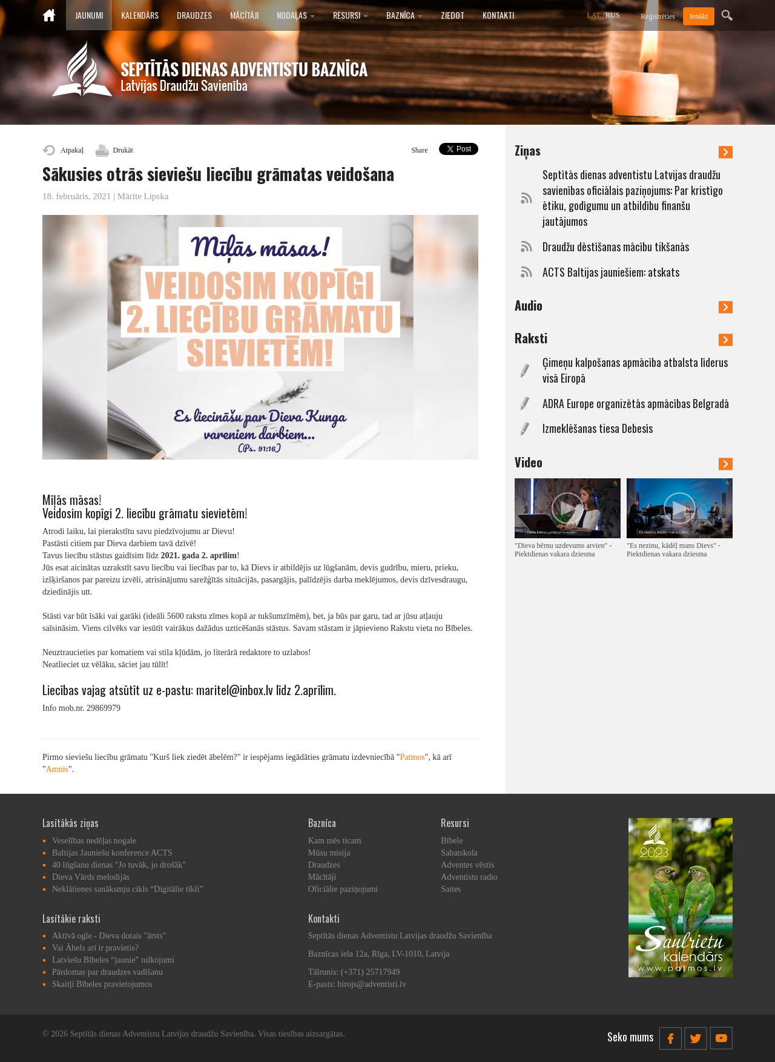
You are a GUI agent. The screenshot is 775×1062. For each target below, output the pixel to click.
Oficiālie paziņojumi (343, 889)
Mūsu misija (329, 852)
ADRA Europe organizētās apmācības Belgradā (635, 403)
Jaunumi (89, 14)
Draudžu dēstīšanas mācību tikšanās (615, 246)
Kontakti (498, 14)
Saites (451, 889)
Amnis (57, 769)
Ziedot (452, 14)
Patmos (412, 757)
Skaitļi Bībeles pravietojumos (102, 984)
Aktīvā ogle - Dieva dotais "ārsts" (109, 935)
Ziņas (624, 150)
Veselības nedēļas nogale (94, 840)
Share (419, 150)
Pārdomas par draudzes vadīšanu (107, 972)
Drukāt (123, 150)
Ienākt (699, 16)
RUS (612, 15)
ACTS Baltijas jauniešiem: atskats (610, 272)
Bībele (452, 840)
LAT (594, 15)
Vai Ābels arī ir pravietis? (95, 947)
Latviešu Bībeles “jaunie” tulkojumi (113, 960)
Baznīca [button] (404, 14)
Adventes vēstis (467, 864)
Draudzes (194, 14)
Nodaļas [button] (296, 14)
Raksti (624, 338)
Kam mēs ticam (334, 840)
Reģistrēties (658, 16)
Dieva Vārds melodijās (91, 877)
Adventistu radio (469, 877)
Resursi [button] (350, 14)
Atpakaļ (72, 150)
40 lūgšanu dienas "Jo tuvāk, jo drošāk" (119, 864)
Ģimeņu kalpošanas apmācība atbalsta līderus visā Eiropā (635, 370)
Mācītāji (244, 14)
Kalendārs (140, 14)
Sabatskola (459, 852)
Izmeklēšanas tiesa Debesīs (597, 428)
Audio (624, 305)
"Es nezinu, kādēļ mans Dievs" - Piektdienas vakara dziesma (674, 549)
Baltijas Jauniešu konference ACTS (112, 852)
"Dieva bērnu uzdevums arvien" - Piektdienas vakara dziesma (563, 549)
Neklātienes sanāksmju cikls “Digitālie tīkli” (127, 889)
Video (624, 462)
